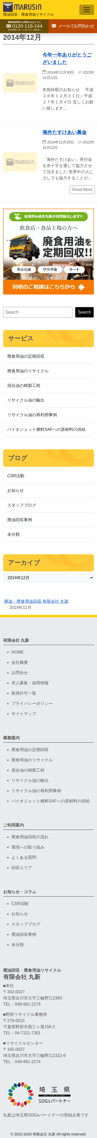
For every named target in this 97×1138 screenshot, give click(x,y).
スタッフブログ (21, 505)
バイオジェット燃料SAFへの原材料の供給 (46, 429)
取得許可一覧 (23, 693)
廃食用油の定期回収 (25, 356)
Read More (82, 189)
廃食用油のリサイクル (28, 371)
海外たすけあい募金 (64, 132)
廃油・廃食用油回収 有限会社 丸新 (36, 601)
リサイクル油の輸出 (25, 400)
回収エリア (21, 867)
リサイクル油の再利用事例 (32, 415)
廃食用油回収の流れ (30, 837)
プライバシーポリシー (32, 703)
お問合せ (19, 672)
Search (84, 312)
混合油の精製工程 (23, 385)
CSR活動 (15, 476)
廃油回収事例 (19, 520)
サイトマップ (23, 714)
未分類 (13, 534)
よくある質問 (23, 857)
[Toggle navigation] (86, 10)
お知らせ (15, 490)
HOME (17, 652)
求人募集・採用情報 (30, 683)
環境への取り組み (27, 847)
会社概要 (19, 662)
